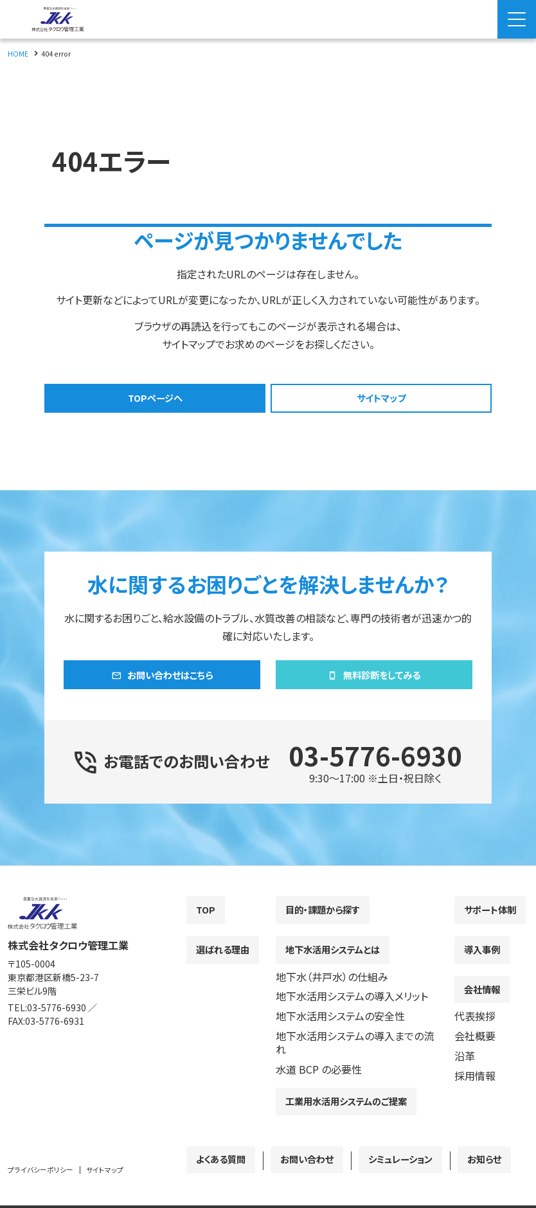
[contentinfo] (268, 1050)
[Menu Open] (516, 19)
